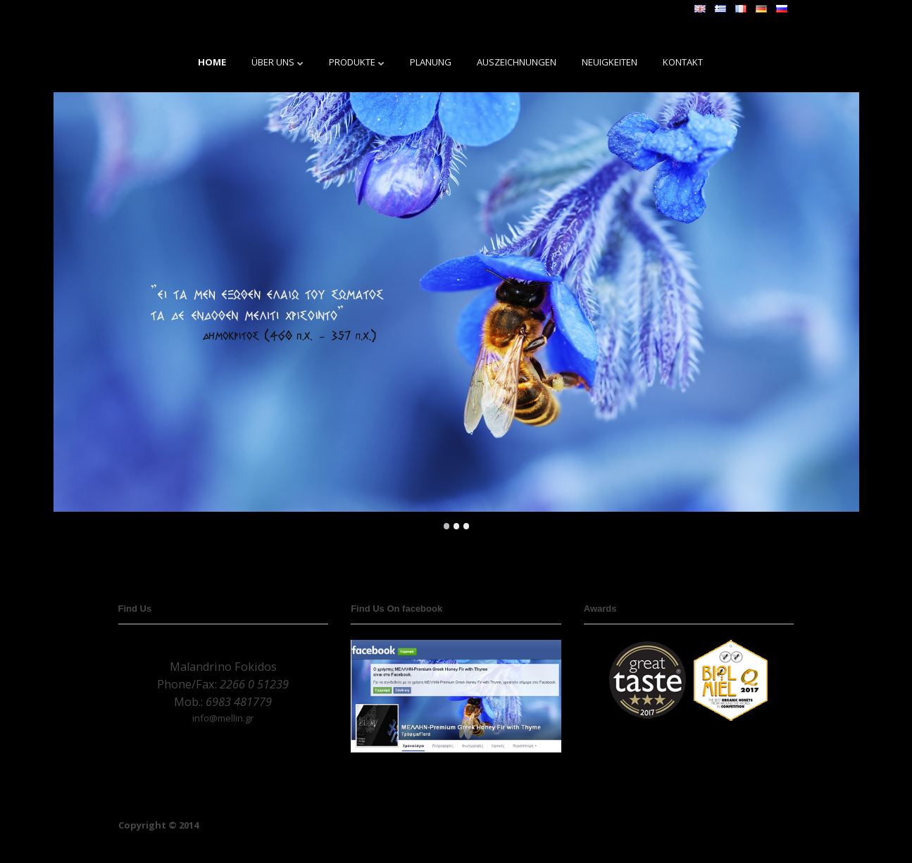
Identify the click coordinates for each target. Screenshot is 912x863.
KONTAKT (683, 62)
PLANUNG (430, 62)
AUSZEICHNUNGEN (516, 62)
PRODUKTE (352, 62)
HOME (212, 62)
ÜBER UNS (272, 62)
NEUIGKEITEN (609, 62)
